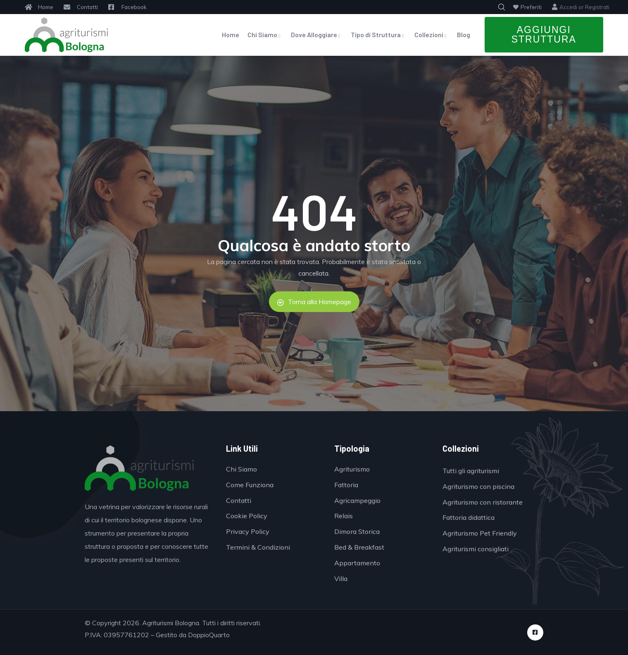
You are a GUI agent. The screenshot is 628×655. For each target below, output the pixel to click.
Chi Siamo (265, 34)
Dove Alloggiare (317, 34)
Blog (463, 34)
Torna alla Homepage (314, 302)
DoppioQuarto (209, 635)
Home (230, 34)
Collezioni (431, 34)
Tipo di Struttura (378, 34)
